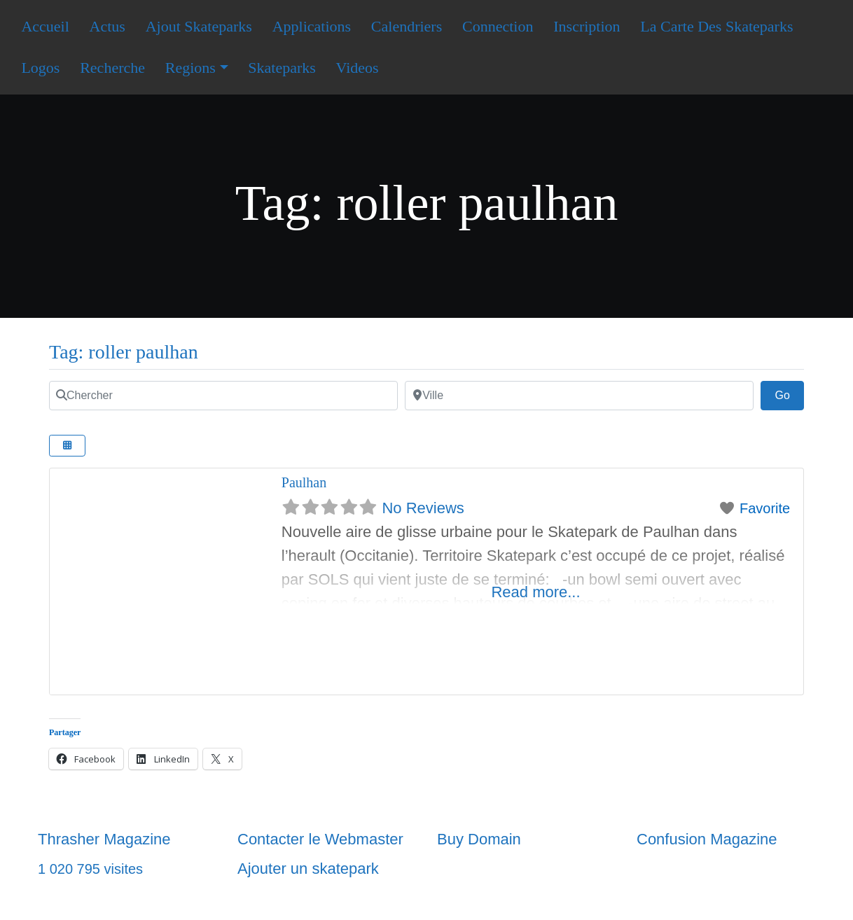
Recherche (112, 67)
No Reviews (423, 508)
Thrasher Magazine (104, 839)
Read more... (535, 592)
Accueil (45, 26)
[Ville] (579, 395)
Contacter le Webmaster (320, 839)
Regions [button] (190, 67)
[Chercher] (223, 395)
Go (789, 393)
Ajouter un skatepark (308, 868)
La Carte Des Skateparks (716, 26)
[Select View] (67, 445)
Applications (311, 26)
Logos (40, 67)
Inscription (586, 26)
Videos (357, 67)
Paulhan (304, 482)
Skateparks (282, 67)
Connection (497, 26)
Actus (107, 26)
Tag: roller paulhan (123, 352)
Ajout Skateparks (199, 26)
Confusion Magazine (707, 839)
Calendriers (406, 26)
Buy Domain (479, 839)
